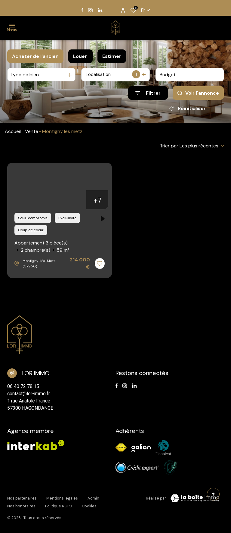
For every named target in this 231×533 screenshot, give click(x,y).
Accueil (13, 133)
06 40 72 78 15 (23, 388)
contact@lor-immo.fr (28, 396)
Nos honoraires (21, 505)
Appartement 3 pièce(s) (41, 249)
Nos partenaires (22, 499)
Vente (31, 133)
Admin (93, 499)
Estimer (111, 56)
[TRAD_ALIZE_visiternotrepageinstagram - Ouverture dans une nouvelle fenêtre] (90, 10)
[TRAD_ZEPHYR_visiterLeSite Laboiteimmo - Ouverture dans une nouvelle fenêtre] (195, 500)
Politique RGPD (58, 505)
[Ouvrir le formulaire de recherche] (148, 93)
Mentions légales (62, 499)
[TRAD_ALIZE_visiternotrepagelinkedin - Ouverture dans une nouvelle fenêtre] (100, 10)
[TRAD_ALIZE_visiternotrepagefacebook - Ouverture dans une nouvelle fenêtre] (82, 10)
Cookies (89, 505)
